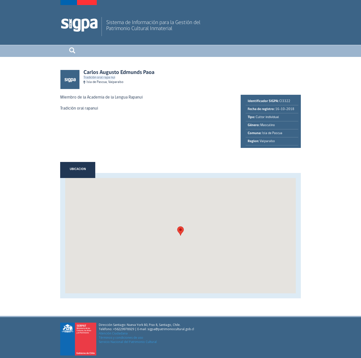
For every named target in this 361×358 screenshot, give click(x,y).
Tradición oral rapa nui (99, 77)
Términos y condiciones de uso (121, 337)
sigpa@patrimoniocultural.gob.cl (170, 329)
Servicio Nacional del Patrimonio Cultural (128, 342)
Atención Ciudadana (113, 333)
